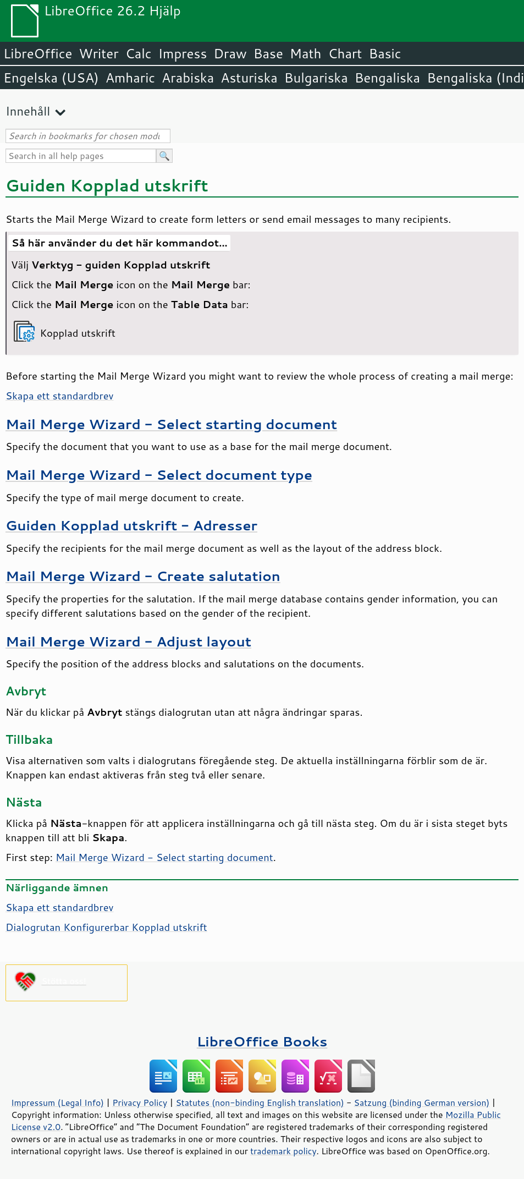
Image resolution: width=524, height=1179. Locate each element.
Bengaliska (387, 77)
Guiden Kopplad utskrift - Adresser (131, 525)
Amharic (130, 77)
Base (268, 53)
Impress (182, 53)
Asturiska (249, 77)
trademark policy (283, 1151)
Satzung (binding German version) (422, 1102)
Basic (384, 53)
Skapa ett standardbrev (59, 395)
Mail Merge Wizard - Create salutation (142, 575)
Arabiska (188, 77)
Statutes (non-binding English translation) (259, 1102)
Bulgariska (316, 77)
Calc (138, 53)
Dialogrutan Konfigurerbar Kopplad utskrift (106, 927)
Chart (345, 53)
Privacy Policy (139, 1102)
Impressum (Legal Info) (57, 1102)
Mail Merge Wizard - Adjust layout (128, 641)
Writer (98, 53)
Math (306, 53)
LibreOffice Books (262, 1041)
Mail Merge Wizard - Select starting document (171, 424)
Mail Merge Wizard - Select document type (158, 474)
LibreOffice (37, 53)
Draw (229, 53)
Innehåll (27, 110)
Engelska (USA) (51, 77)
